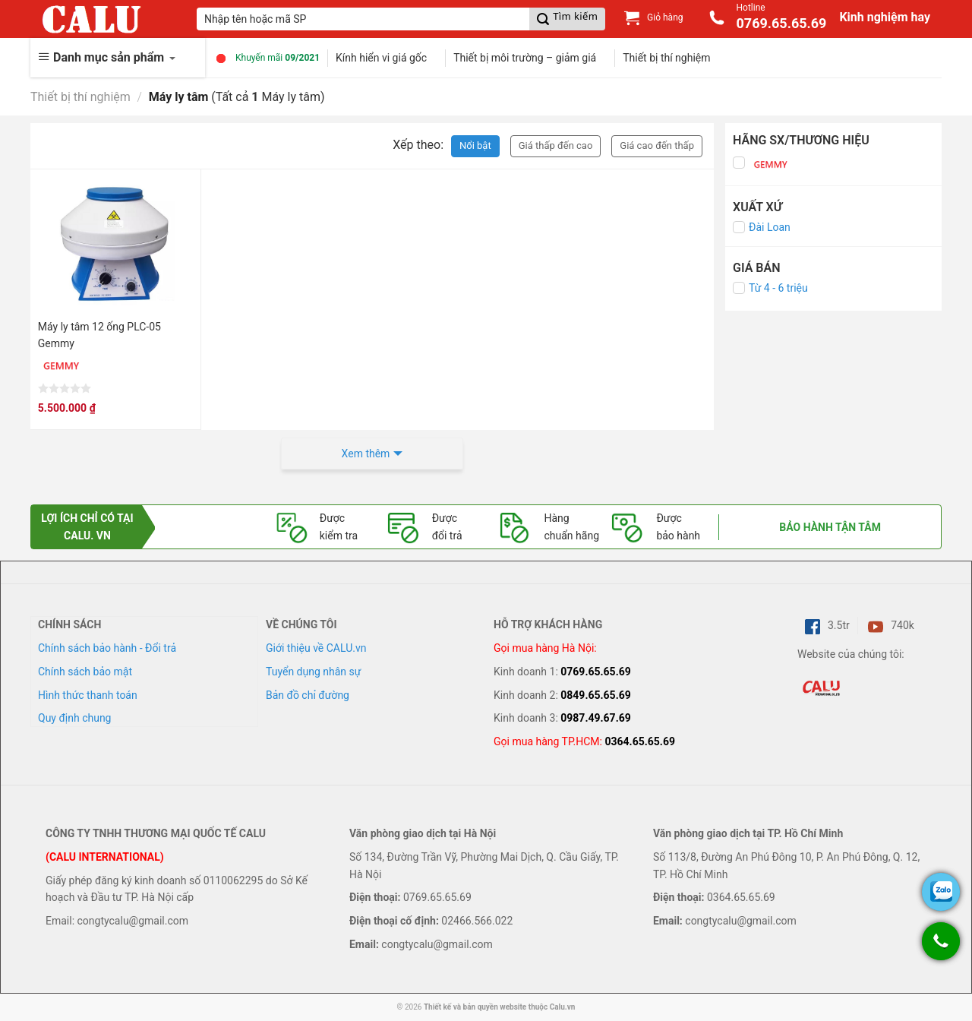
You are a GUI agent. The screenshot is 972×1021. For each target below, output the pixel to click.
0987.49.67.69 (595, 718)
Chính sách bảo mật (85, 671)
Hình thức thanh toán (87, 695)
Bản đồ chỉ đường (307, 695)
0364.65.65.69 (639, 741)
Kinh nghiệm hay (884, 17)
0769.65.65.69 (595, 671)
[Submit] (567, 19)
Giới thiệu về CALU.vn (316, 648)
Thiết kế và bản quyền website (475, 1007)
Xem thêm (366, 453)
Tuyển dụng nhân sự (313, 671)
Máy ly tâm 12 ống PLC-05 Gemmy (99, 335)
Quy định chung (74, 718)
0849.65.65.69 (595, 695)
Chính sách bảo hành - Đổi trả (107, 648)
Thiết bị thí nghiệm (666, 58)
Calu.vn (563, 1007)
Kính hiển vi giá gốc (381, 58)
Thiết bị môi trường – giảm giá (524, 58)
